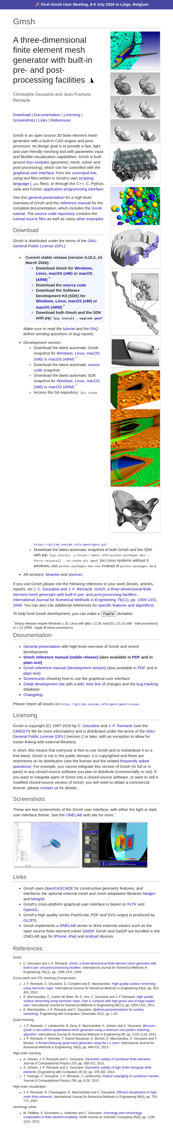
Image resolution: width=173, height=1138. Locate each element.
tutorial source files (29, 219)
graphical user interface (33, 173)
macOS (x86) (61, 273)
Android (91, 936)
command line (84, 173)
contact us (49, 787)
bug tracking (147, 683)
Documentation (47, 114)
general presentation (46, 197)
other (80, 219)
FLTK (132, 904)
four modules (38, 162)
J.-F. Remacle (120, 725)
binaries (53, 574)
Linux (41, 273)
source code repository (55, 213)
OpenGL (30, 909)
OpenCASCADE (58, 887)
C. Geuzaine (88, 725)
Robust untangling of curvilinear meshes (130, 1076)
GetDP (88, 930)
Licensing (71, 114)
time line (93, 683)
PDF (136, 657)
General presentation (41, 646)
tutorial (69, 328)
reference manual (75, 203)
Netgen (149, 893)
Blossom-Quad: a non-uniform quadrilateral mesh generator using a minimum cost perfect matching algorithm (89, 1029)
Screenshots (24, 120)
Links (42, 120)
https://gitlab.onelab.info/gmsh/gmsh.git (70, 544)
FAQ (94, 328)
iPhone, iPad (65, 936)
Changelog (32, 694)
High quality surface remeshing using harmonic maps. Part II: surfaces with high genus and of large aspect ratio (89, 1001)
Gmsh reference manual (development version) (64, 667)
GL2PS (29, 920)
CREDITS (21, 730)
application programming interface (73, 189)
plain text (32, 662)
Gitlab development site (44, 683)
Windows (83, 268)
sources (75, 574)
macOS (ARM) (49, 307)
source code (74, 285)
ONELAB (74, 814)
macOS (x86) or (82, 301)
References (61, 120)
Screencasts (34, 678)
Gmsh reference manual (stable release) (60, 657)
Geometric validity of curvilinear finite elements (117, 1059)
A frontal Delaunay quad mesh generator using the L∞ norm (77, 1042)
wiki (80, 683)
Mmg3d (37, 898)
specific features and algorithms (126, 605)
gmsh (98, 318)
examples (94, 219)
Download (22, 114)
